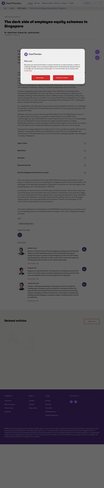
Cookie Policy (28, 70)
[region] (52, 66)
